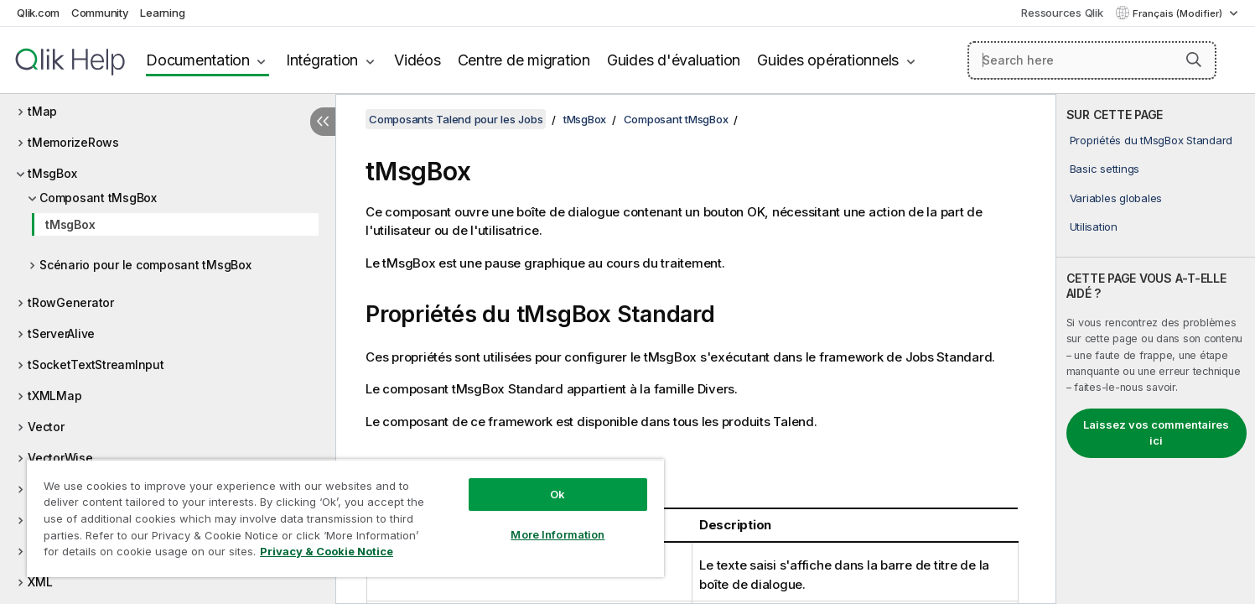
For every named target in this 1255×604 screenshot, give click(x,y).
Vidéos (417, 60)
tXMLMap (54, 395)
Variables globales (1116, 198)
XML (40, 582)
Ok (557, 494)
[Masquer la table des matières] (322, 121)
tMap (42, 111)
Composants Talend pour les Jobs (455, 119)
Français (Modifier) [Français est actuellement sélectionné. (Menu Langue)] (1179, 13)
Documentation (198, 60)
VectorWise (60, 457)
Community (100, 12)
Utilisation (1094, 226)
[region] (345, 518)
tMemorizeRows (73, 142)
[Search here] (1092, 60)
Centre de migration (524, 60)
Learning (162, 12)
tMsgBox (52, 173)
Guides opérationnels (828, 60)
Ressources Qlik (1061, 12)
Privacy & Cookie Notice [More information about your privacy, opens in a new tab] (326, 551)
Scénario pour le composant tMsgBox (145, 265)
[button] (1193, 59)
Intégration (322, 60)
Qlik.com (38, 12)
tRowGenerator (71, 302)
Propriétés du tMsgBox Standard (1151, 140)
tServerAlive (61, 333)
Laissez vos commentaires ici (1156, 433)
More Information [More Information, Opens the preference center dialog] (557, 534)
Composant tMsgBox (98, 197)
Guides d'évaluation (673, 60)
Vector (46, 426)
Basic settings (1105, 168)
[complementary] (1155, 349)
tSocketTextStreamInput (96, 364)
